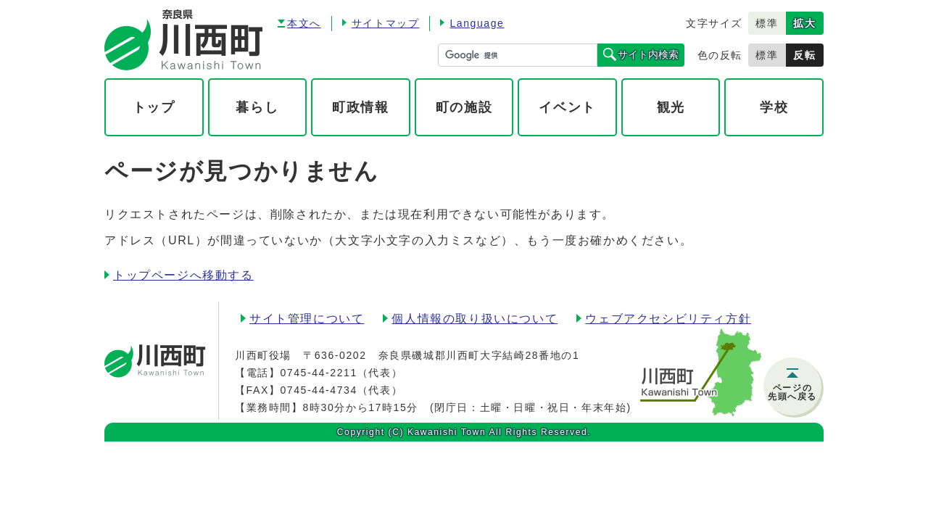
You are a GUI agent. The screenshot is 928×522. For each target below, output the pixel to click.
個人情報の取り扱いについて (475, 318)
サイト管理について (306, 318)
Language (477, 23)
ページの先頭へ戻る (792, 392)
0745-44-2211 (318, 372)
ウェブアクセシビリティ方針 (668, 318)
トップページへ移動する (183, 275)
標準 (766, 23)
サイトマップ (386, 23)
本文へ (304, 23)
